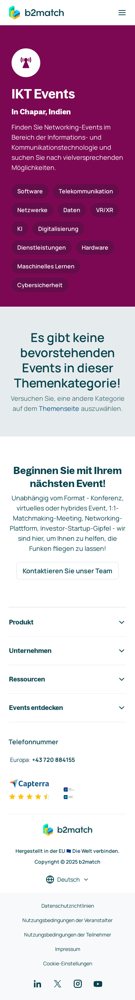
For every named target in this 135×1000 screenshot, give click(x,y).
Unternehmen (67, 650)
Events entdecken (67, 707)
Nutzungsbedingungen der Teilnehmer (67, 934)
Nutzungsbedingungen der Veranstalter (67, 920)
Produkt (67, 622)
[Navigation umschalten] (122, 12)
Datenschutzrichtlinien (67, 905)
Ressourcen (67, 679)
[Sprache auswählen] (67, 879)
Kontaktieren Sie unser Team (67, 570)
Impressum (67, 949)
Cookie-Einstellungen (67, 963)
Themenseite (59, 408)
